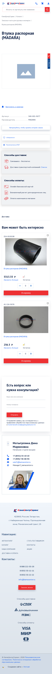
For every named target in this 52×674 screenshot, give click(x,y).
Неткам (27, 667)
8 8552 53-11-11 (27, 570)
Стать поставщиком (35, 541)
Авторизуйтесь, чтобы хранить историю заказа (26, 128)
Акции (29, 549)
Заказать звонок (27, 587)
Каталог (19, 17)
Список (44, 167)
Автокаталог (7, 541)
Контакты (31, 545)
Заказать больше (11, 280)
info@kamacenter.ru (27, 579)
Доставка (5, 217)
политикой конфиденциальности (22, 425)
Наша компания (8, 549)
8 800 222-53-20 (27, 566)
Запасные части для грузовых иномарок (16, 21)
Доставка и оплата (10, 553)
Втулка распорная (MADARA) (12, 25)
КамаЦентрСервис (8, 17)
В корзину (26, 292)
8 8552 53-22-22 (27, 575)
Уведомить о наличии (14, 107)
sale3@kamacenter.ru (22, 462)
